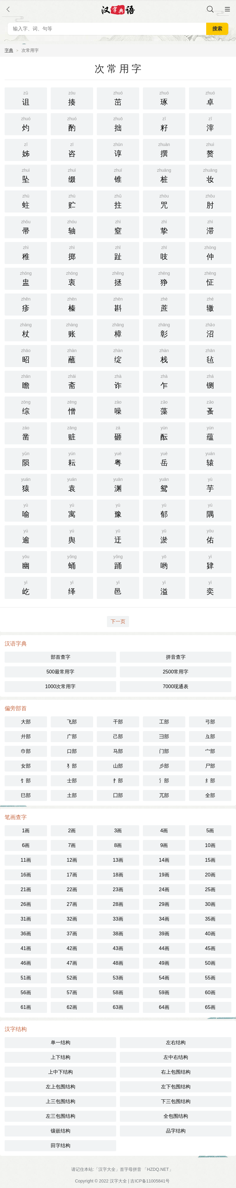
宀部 (210, 751)
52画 (72, 977)
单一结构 (60, 1042)
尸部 (210, 765)
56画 (26, 992)
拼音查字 (176, 657)
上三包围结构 (60, 1101)
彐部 (164, 736)
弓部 (210, 721)
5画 (210, 830)
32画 (72, 919)
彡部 (164, 765)
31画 (26, 919)
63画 (118, 1007)
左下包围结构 (176, 1086)
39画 (164, 933)
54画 (164, 977)
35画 (210, 919)
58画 (118, 992)
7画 (72, 845)
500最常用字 (60, 671)
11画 (26, 860)
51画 (26, 977)
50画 (210, 963)
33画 (118, 919)
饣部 (26, 780)
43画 (118, 948)
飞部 (72, 721)
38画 (118, 933)
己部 (118, 736)
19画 (164, 874)
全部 (210, 795)
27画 (72, 904)
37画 (72, 933)
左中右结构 (175, 1057)
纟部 (210, 780)
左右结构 (176, 1042)
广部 (72, 736)
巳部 (26, 795)
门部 (164, 751)
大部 (26, 721)
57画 (72, 992)
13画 (118, 860)
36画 (26, 933)
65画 (210, 1007)
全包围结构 (175, 1116)
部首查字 (60, 657)
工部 (164, 721)
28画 (118, 904)
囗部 (118, 795)
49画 (164, 963)
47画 (72, 963)
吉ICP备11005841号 (150, 1180)
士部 (72, 780)
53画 (118, 977)
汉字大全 (118, 1180)
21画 (26, 889)
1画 (26, 830)
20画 (210, 874)
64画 (164, 1007)
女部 (26, 765)
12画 (72, 860)
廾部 (26, 736)
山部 (118, 765)
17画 (72, 874)
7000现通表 (176, 686)
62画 (72, 1007)
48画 (118, 963)
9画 (164, 845)
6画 (26, 845)
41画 (26, 948)
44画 (164, 948)
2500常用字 (176, 671)
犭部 (72, 765)
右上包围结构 (176, 1072)
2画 (72, 830)
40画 (210, 933)
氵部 (164, 780)
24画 (164, 889)
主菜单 (227, 9)
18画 (118, 874)
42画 (72, 948)
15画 (210, 860)
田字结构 (60, 1145)
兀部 (164, 795)
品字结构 (176, 1130)
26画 (26, 904)
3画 (118, 830)
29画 (164, 904)
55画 (210, 977)
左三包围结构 (60, 1116)
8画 (118, 845)
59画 (164, 992)
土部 (72, 795)
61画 (26, 1007)
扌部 (118, 780)
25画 (210, 889)
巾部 (26, 751)
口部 (72, 751)
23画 (118, 889)
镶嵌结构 (60, 1130)
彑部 (210, 736)
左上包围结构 (60, 1086)
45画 (210, 948)
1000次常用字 (60, 686)
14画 (164, 860)
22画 (72, 889)
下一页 (118, 621)
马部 (118, 751)
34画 (164, 919)
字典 (9, 50)
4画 (164, 830)
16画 (26, 874)
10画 (210, 845)
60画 (210, 992)
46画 (26, 963)
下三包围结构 (176, 1101)
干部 (118, 721)
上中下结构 (60, 1072)
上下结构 (60, 1057)
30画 (210, 904)
